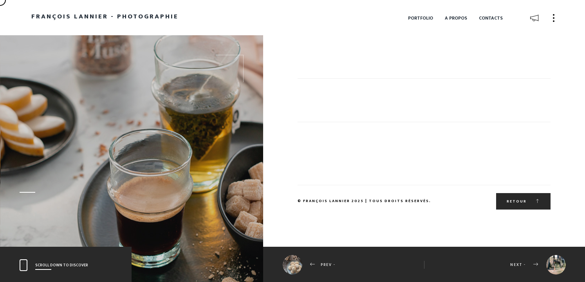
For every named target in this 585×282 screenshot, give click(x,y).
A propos (456, 18)
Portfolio (420, 18)
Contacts (491, 18)
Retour (523, 201)
